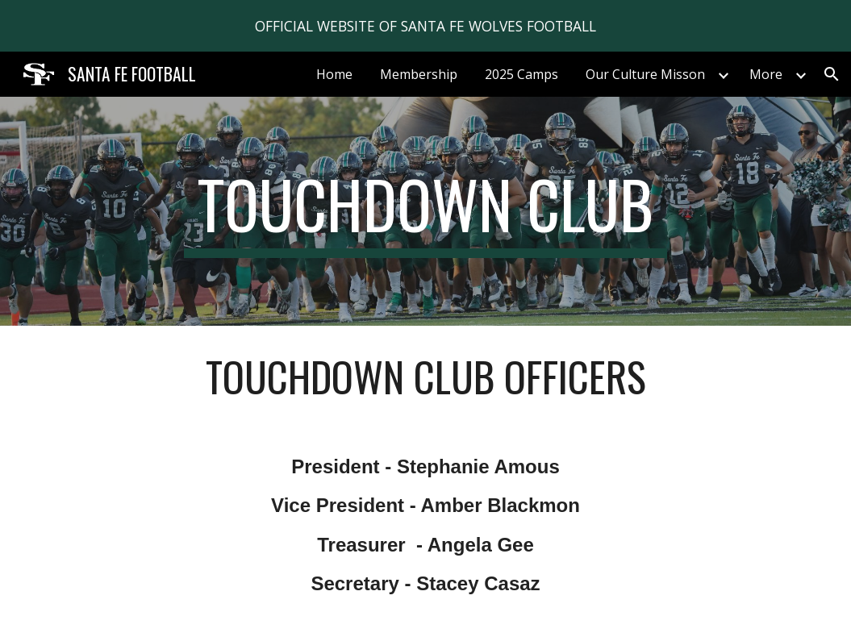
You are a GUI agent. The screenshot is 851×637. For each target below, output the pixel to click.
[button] (831, 74)
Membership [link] (418, 74)
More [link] (765, 74)
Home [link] (334, 74)
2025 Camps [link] (521, 74)
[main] (425, 211)
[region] (425, 26)
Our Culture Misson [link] (645, 74)
